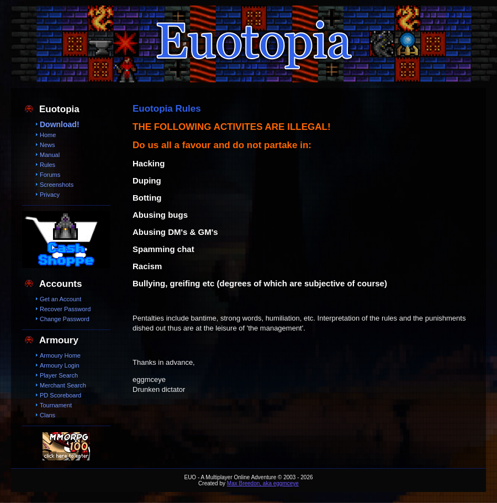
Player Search (59, 375)
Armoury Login (60, 365)
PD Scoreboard (60, 395)
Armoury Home (60, 355)
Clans (47, 415)
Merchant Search (63, 385)
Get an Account (60, 299)
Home (48, 135)
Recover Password (65, 309)
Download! (60, 124)
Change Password (64, 319)
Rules (47, 164)
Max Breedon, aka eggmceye (263, 483)
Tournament (56, 405)
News (47, 145)
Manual (50, 154)
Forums (50, 174)
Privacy (50, 194)
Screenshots (56, 184)
